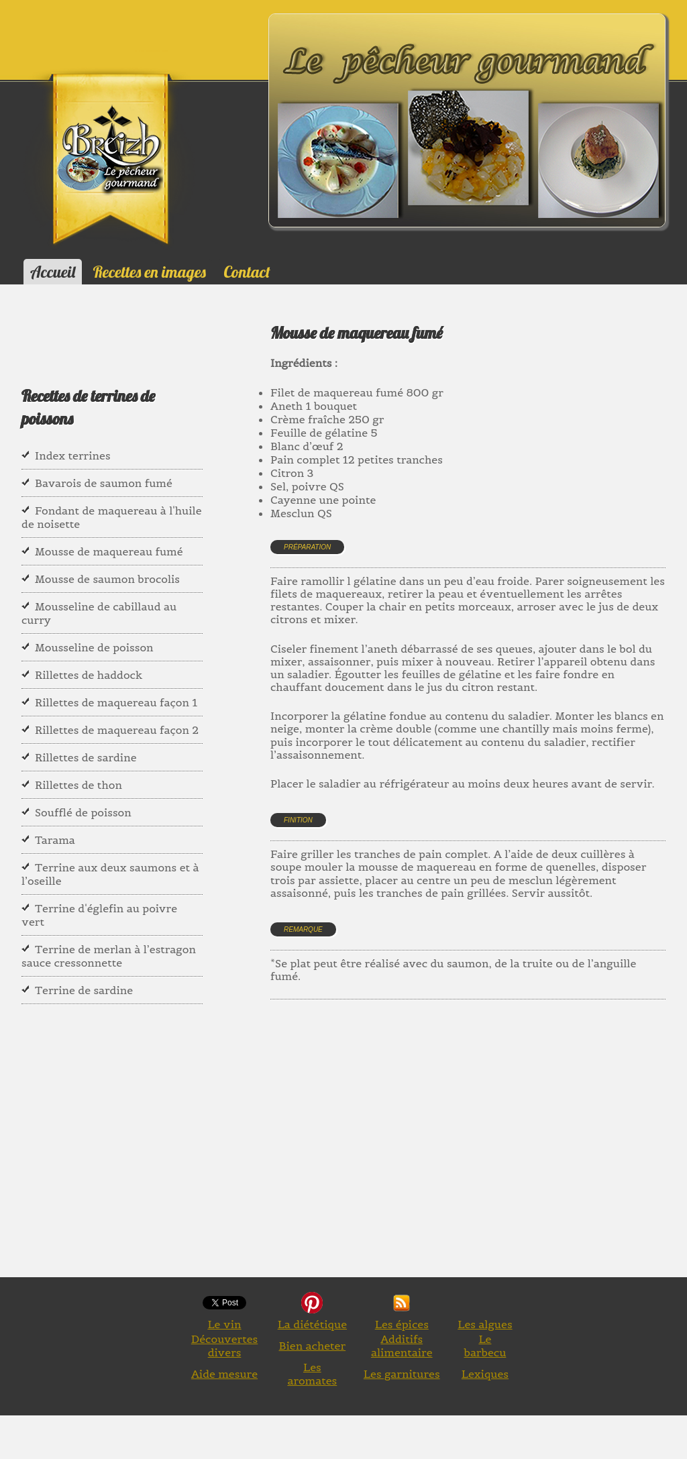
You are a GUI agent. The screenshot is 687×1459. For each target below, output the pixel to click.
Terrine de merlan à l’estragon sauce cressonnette (108, 955)
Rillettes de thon (78, 785)
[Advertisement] (478, 1154)
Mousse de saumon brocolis (107, 579)
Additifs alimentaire (402, 1345)
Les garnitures (402, 1374)
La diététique (312, 1324)
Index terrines (73, 455)
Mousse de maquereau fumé (109, 551)
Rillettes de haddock (88, 675)
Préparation (307, 547)
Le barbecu (485, 1345)
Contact (246, 272)
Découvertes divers (224, 1345)
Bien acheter (312, 1345)
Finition (298, 820)
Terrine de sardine (84, 990)
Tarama (55, 840)
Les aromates (312, 1373)
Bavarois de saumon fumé (103, 483)
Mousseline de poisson (94, 647)
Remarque (303, 929)
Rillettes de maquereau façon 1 (116, 702)
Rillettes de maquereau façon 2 (117, 730)
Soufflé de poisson (83, 812)
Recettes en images (149, 272)
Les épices (402, 1324)
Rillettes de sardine (86, 757)
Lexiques (485, 1374)
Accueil (52, 272)
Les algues (485, 1324)
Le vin (224, 1324)
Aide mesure (224, 1374)
